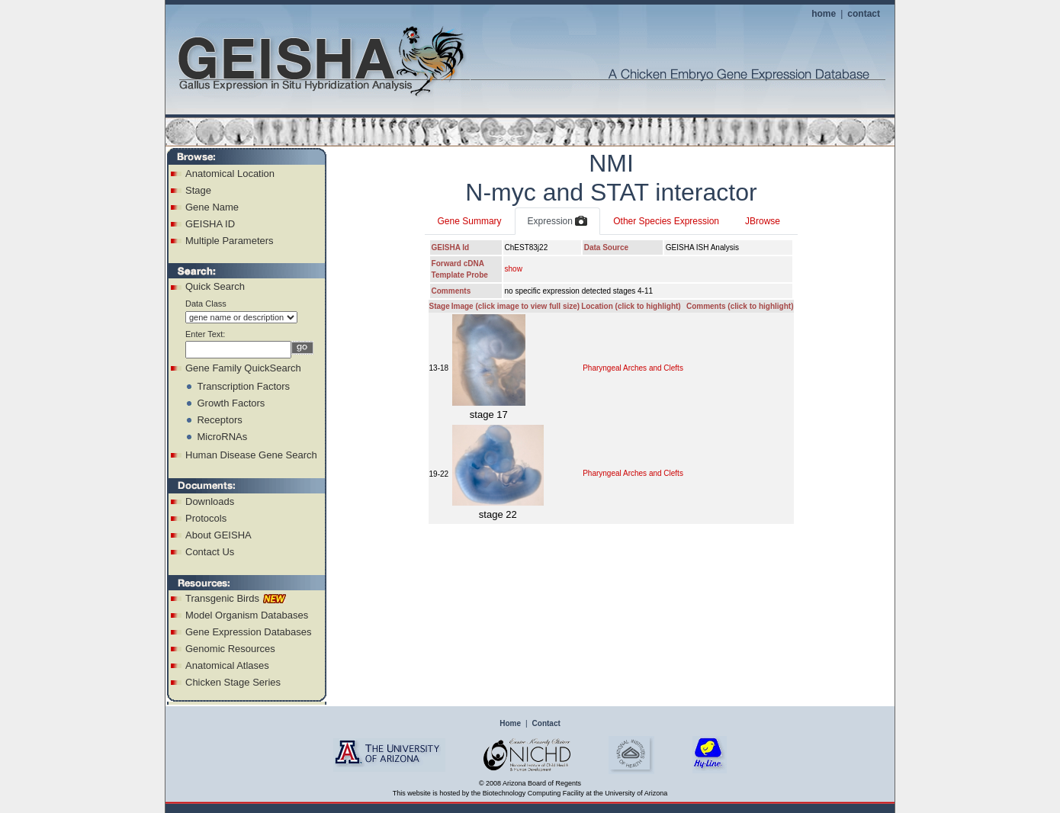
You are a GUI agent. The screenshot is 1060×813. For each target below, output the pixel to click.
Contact (546, 723)
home (823, 13)
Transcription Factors (243, 386)
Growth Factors (231, 403)
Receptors (219, 420)
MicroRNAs (222, 436)
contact (863, 13)
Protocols (205, 518)
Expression (558, 222)
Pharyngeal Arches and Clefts (633, 368)
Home (510, 723)
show (513, 269)
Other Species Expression (666, 221)
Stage (198, 190)
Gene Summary (470, 221)
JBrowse (762, 221)
